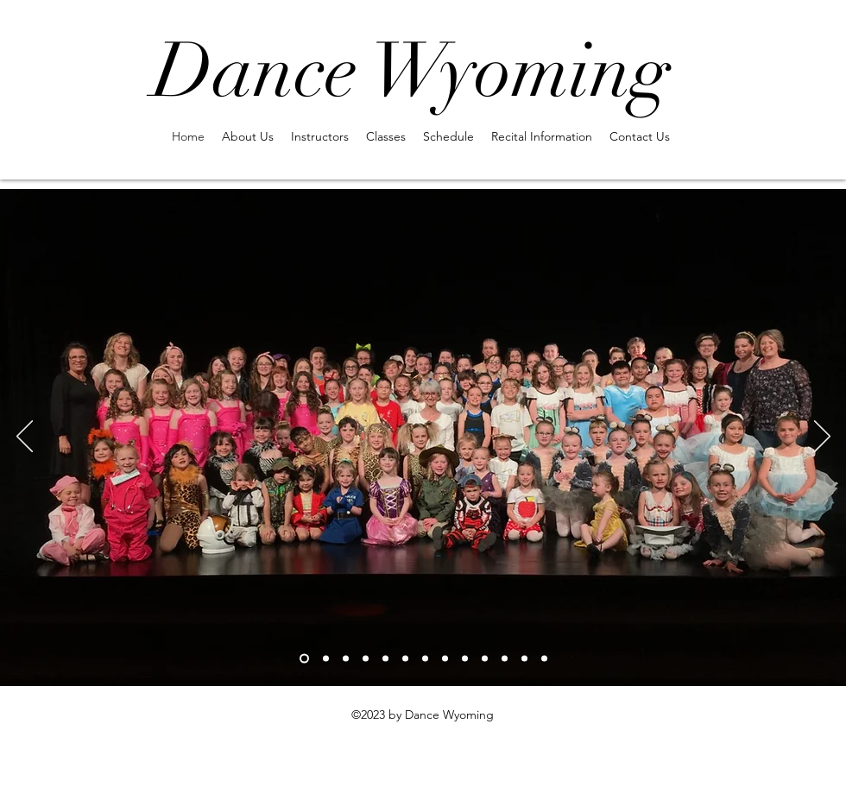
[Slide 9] (485, 658)
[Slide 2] (326, 658)
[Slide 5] (385, 658)
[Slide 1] (304, 658)
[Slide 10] (505, 658)
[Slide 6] (405, 658)
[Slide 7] (425, 658)
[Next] (822, 437)
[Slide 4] (366, 658)
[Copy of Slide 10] (524, 658)
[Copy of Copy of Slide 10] (544, 658)
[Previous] (24, 437)
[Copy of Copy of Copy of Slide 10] (465, 658)
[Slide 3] (346, 658)
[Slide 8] (445, 658)
